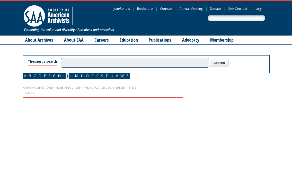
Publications (160, 40)
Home (27, 87)
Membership (222, 40)
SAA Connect (237, 8)
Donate (215, 8)
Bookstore (145, 8)
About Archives (39, 40)
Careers (101, 40)
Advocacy (190, 40)
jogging (29, 93)
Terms (132, 87)
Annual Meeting (191, 8)
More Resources (68, 87)
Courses (166, 8)
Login (259, 8)
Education (129, 40)
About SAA (74, 40)
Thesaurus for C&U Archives (104, 87)
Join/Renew (121, 8)
